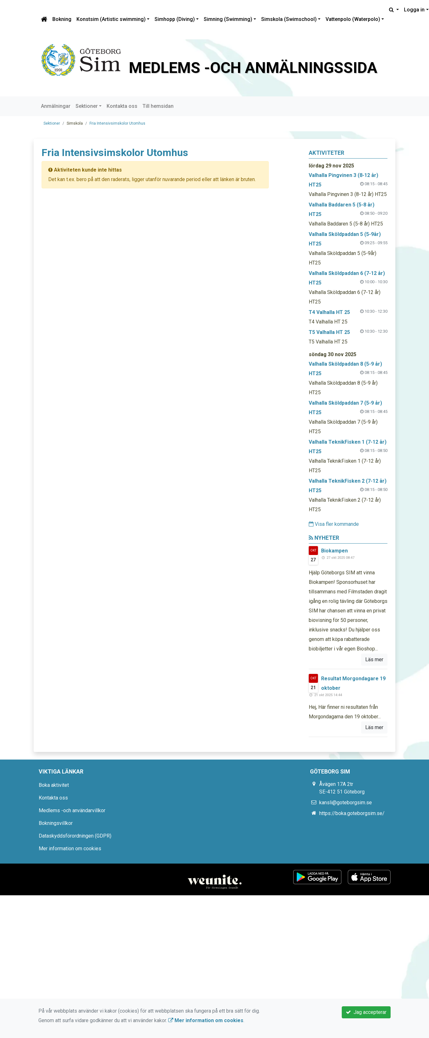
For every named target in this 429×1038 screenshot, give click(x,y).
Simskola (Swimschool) (289, 19)
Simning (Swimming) (228, 19)
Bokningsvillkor (56, 823)
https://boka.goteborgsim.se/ (352, 813)
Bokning (61, 19)
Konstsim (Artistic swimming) (111, 19)
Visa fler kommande (334, 524)
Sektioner (87, 106)
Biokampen (334, 551)
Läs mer (374, 659)
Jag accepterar (366, 1012)
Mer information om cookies (70, 848)
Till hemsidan (158, 106)
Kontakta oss (122, 106)
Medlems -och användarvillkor (72, 810)
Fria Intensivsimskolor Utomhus (117, 123)
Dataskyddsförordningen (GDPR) (75, 836)
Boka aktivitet (54, 785)
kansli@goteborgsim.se (345, 803)
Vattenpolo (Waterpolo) (353, 19)
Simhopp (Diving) (175, 19)
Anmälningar (55, 106)
